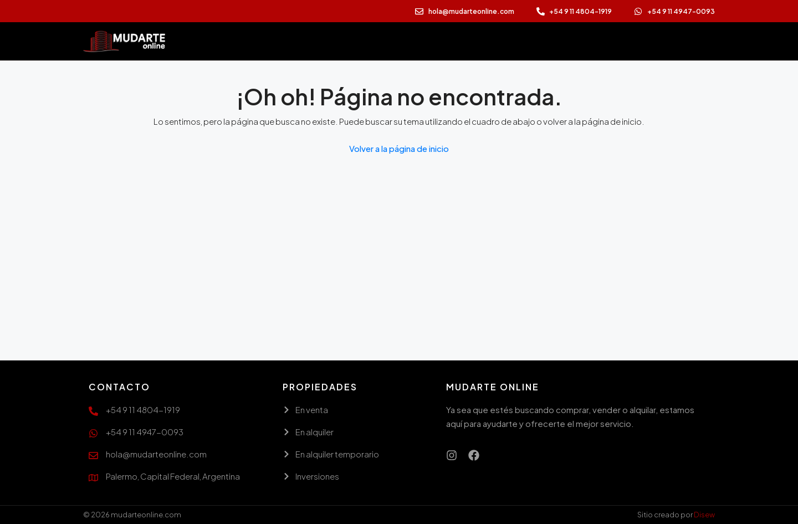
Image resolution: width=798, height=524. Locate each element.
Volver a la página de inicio (399, 148)
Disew (704, 514)
